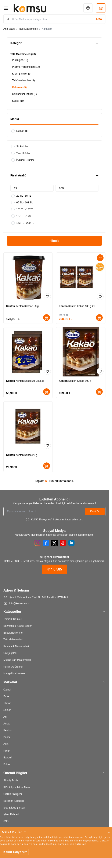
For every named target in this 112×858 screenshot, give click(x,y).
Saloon (7, 709)
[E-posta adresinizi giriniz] (54, 511)
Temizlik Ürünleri (12, 619)
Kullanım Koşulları (13, 800)
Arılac (6, 723)
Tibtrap (7, 703)
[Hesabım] (88, 8)
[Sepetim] (100, 8)
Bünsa (7, 737)
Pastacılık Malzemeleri (16, 646)
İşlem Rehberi (11, 814)
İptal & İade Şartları (14, 807)
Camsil (7, 689)
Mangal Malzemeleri (14, 673)
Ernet (6, 696)
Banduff (7, 757)
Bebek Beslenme (13, 632)
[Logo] (30, 8)
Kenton (11, 306)
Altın (5, 743)
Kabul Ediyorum (15, 852)
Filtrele (54, 240)
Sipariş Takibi (10, 780)
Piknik (6, 750)
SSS (5, 821)
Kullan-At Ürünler (13, 666)
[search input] (54, 19)
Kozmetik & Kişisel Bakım (17, 625)
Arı (5, 716)
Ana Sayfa (9, 28)
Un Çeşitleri (10, 653)
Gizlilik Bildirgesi (12, 794)
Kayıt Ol (94, 511)
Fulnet (6, 764)
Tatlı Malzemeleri (28, 28)
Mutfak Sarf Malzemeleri (17, 659)
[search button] (98, 19)
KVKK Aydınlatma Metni (16, 787)
